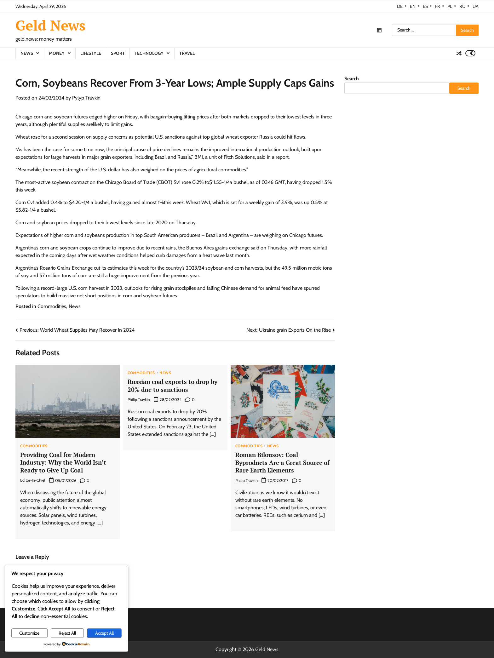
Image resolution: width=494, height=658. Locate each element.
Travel (187, 53)
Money (57, 53)
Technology (149, 53)
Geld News (50, 25)
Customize (29, 633)
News (26, 53)
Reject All (67, 633)
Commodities (51, 306)
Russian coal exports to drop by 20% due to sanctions (172, 385)
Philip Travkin (139, 399)
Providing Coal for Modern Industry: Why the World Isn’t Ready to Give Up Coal (63, 462)
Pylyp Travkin (86, 98)
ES (425, 6)
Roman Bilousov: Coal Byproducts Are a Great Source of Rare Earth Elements (282, 462)
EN (413, 6)
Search (351, 79)
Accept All (104, 633)
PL (449, 6)
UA (476, 6)
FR (437, 6)
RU (462, 6)
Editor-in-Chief (32, 480)
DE (400, 6)
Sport (118, 53)
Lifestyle (90, 53)
